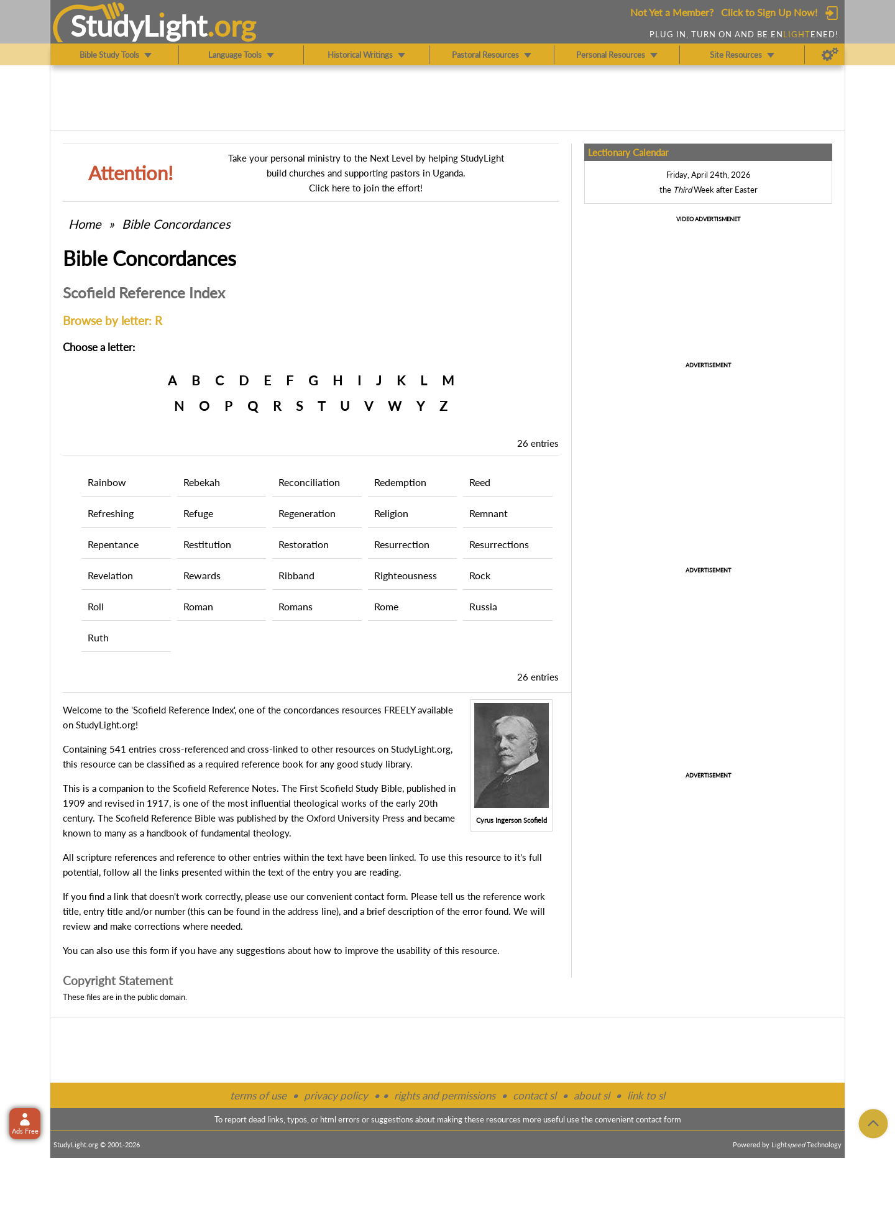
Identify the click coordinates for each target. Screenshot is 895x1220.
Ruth (98, 637)
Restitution (207, 544)
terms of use (258, 1095)
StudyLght (139, 25)
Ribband (296, 575)
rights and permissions (444, 1095)
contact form (380, 896)
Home (84, 223)
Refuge (198, 513)
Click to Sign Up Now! (769, 12)
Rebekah (201, 482)
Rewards (202, 575)
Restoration (303, 544)
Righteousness (405, 575)
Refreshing (111, 513)
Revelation (110, 575)
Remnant (488, 513)
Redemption (400, 482)
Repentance (113, 544)
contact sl (534, 1095)
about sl (592, 1095)
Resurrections (499, 544)
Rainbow (107, 482)
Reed (479, 482)
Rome (386, 606)
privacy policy (336, 1095)
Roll (96, 606)
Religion (391, 513)
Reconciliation (309, 482)
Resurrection (401, 544)
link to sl (646, 1095)
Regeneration (307, 513)
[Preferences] (830, 54)
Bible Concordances (176, 223)
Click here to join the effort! (366, 187)
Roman (198, 606)
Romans (295, 606)
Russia (483, 606)
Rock (479, 575)
